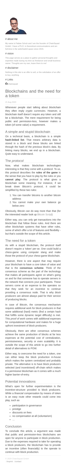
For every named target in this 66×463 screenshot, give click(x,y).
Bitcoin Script (44, 214)
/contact (18, 461)
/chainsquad (12, 84)
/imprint (10, 461)
